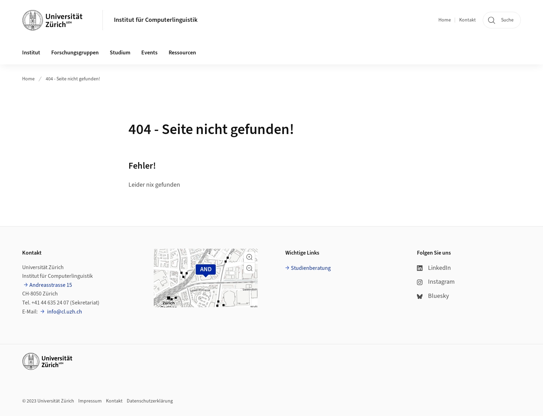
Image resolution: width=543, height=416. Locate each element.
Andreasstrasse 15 (50, 285)
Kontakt (467, 20)
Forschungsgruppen (75, 52)
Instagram (436, 281)
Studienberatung (311, 268)
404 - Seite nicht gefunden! (73, 79)
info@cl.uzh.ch (64, 312)
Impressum (90, 401)
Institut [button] (31, 52)
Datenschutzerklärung (150, 401)
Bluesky (433, 296)
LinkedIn (434, 268)
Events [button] (149, 52)
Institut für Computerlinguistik (155, 20)
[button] (249, 257)
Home (444, 20)
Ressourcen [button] (182, 52)
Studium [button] (120, 52)
